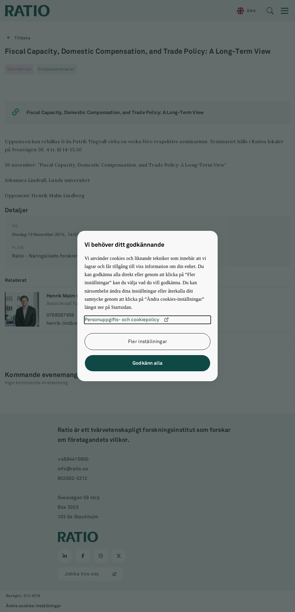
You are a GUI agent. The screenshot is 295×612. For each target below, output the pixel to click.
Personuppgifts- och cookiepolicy (127, 319)
